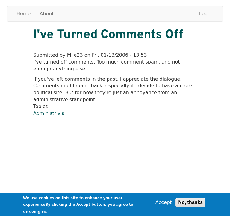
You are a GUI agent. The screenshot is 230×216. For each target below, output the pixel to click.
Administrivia (49, 113)
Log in (206, 13)
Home (23, 13)
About (47, 13)
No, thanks (190, 203)
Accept (163, 203)
